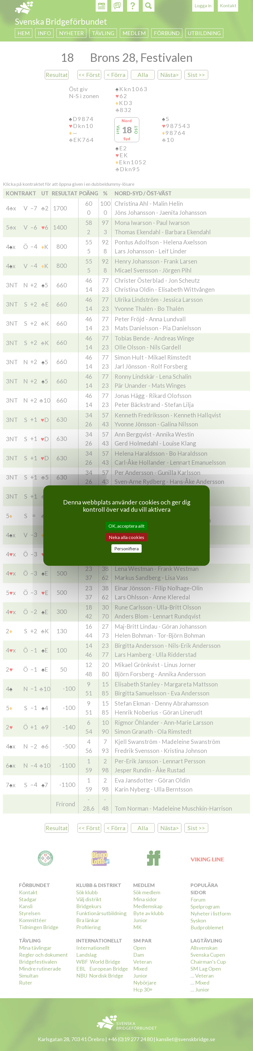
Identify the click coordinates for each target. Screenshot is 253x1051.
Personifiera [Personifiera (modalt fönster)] (126, 548)
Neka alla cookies (126, 537)
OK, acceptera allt (126, 526)
